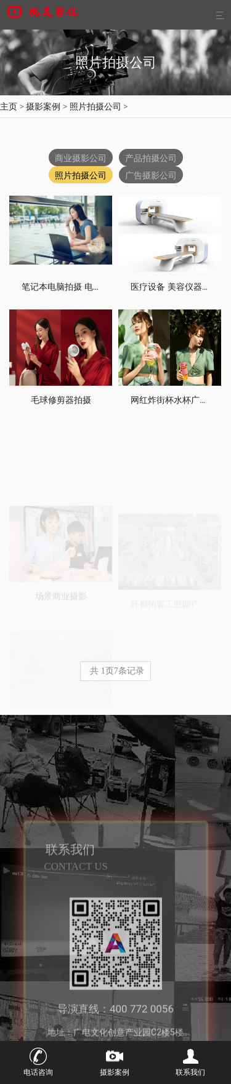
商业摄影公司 (81, 158)
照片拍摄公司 (95, 106)
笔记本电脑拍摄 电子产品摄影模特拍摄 (96, 287)
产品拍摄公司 (151, 158)
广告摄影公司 (151, 175)
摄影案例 (43, 106)
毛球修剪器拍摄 (61, 400)
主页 (8, 106)
